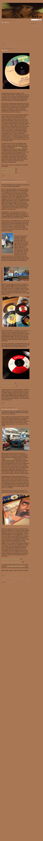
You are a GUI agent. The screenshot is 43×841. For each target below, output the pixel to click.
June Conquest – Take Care (8, 169)
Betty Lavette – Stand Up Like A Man (8, 383)
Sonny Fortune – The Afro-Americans (10, 559)
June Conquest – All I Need (8, 172)
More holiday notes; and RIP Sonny (9, 409)
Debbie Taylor (18, 147)
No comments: (16, 402)
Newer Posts (3, 579)
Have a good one (5, 22)
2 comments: (16, 175)
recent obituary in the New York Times (15, 566)
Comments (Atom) (9, 582)
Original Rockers (9, 459)
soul (6, 403)
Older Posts (27, 579)
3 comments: (16, 44)
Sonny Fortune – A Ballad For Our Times (11, 562)
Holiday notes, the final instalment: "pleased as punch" (14, 181)
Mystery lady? (4, 50)
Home (16, 579)
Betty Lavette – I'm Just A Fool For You (8, 385)
